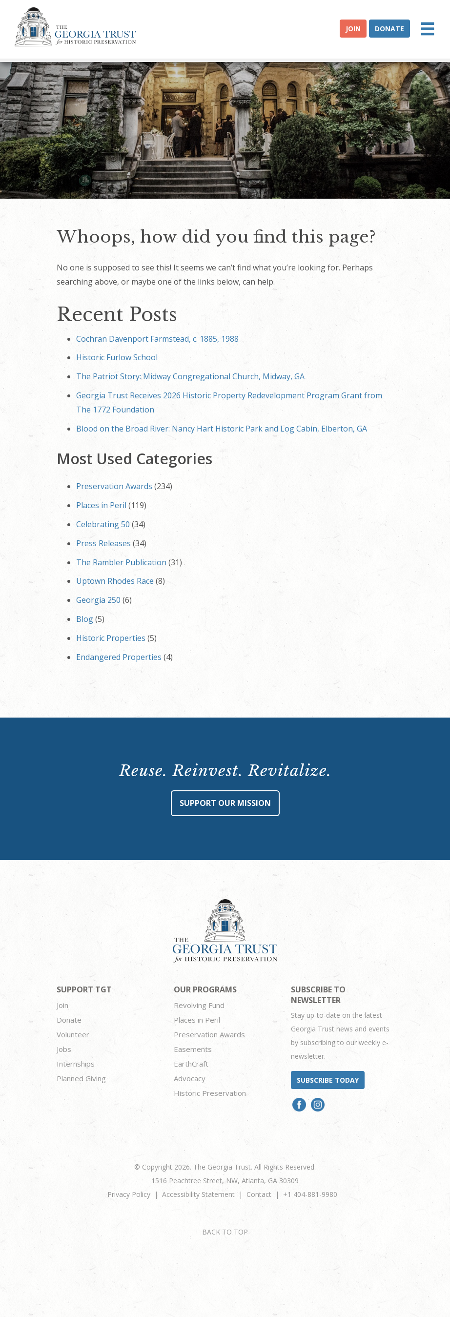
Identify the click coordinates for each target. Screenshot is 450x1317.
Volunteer (73, 1034)
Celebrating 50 (103, 524)
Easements (193, 1049)
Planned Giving (81, 1078)
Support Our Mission (225, 803)
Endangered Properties (119, 657)
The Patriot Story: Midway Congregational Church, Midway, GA (190, 376)
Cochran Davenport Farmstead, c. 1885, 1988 (157, 338)
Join (353, 28)
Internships (76, 1064)
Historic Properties (110, 638)
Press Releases (103, 543)
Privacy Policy (128, 1194)
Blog (84, 619)
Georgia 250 (98, 600)
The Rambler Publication (121, 562)
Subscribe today (328, 1080)
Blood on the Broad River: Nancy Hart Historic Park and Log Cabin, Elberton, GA (221, 428)
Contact (258, 1194)
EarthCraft (191, 1064)
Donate (389, 28)
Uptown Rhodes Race (115, 581)
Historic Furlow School (117, 357)
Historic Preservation (210, 1093)
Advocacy (189, 1078)
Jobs (64, 1049)
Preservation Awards (114, 486)
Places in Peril (101, 505)
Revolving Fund (199, 1005)
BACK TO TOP (225, 1231)
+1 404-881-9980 (310, 1194)
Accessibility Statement (198, 1194)
